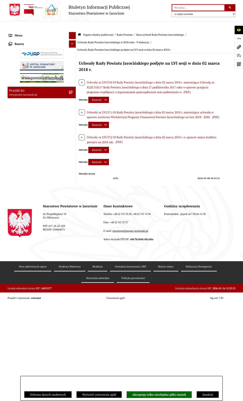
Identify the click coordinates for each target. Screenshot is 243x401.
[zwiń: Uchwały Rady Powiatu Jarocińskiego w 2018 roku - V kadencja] (73, 290)
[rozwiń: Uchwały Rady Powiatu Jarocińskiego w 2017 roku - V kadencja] (73, 276)
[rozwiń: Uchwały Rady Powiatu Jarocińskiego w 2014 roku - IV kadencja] (73, 221)
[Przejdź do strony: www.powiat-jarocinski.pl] (238, 47)
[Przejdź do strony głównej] (69, 10)
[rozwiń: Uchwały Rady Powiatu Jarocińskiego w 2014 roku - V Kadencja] (73, 235)
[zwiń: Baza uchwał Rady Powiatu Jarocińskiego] (73, 193)
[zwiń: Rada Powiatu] (73, 42)
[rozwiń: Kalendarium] (73, 138)
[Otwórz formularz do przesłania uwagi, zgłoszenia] (238, 55)
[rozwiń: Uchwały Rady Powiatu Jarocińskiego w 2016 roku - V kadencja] (73, 263)
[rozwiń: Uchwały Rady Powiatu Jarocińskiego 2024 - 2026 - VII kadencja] (73, 207)
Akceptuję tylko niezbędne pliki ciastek (159, 395)
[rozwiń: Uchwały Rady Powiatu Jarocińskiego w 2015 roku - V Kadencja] (73, 249)
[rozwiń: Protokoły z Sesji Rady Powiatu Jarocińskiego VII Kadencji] (73, 148)
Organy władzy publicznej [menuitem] (25, 33)
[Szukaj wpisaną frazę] (230, 7)
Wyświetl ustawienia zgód (99, 394)
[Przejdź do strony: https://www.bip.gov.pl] (238, 38)
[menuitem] (42, 42)
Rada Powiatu (125, 25)
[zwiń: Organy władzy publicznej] (73, 33)
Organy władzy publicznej (98, 25)
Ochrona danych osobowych (48, 394)
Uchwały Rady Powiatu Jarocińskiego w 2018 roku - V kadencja (113, 33)
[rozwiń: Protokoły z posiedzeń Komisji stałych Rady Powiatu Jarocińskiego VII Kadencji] (73, 162)
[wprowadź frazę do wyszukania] (198, 7)
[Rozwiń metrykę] (98, 90)
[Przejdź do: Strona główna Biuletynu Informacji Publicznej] (79, 25)
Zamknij (207, 394)
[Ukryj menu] (72, 26)
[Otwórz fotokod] (238, 64)
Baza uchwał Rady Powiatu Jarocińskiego (160, 25)
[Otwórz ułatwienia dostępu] (238, 30)
